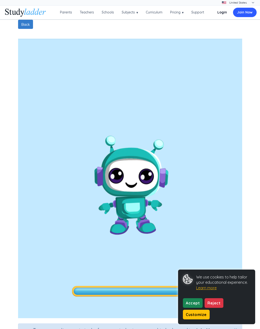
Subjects (130, 12)
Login (222, 12)
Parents (66, 12)
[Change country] (241, 2)
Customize (196, 314)
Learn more (206, 287)
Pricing (177, 12)
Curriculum (154, 12)
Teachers (87, 12)
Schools (108, 12)
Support (197, 12)
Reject (213, 303)
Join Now (245, 12)
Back (25, 24)
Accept (193, 303)
